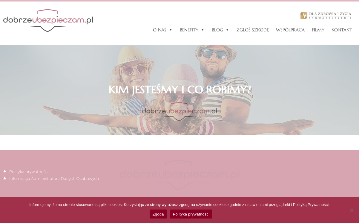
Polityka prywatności (191, 214)
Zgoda (158, 214)
